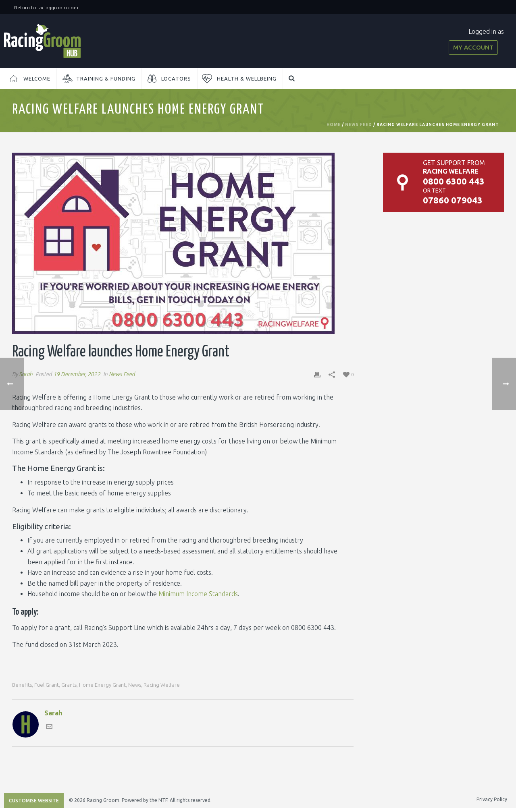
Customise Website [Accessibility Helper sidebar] (34, 800)
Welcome (36, 78)
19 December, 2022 (76, 374)
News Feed (358, 124)
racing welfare (162, 685)
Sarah (26, 374)
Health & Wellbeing (247, 78)
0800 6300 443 (454, 181)
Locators (176, 78)
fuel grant (46, 685)
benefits (22, 685)
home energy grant (102, 685)
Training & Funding (105, 78)
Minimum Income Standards (198, 593)
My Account (473, 47)
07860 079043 (453, 200)
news (134, 685)
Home (334, 124)
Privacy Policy (491, 799)
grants (69, 685)
